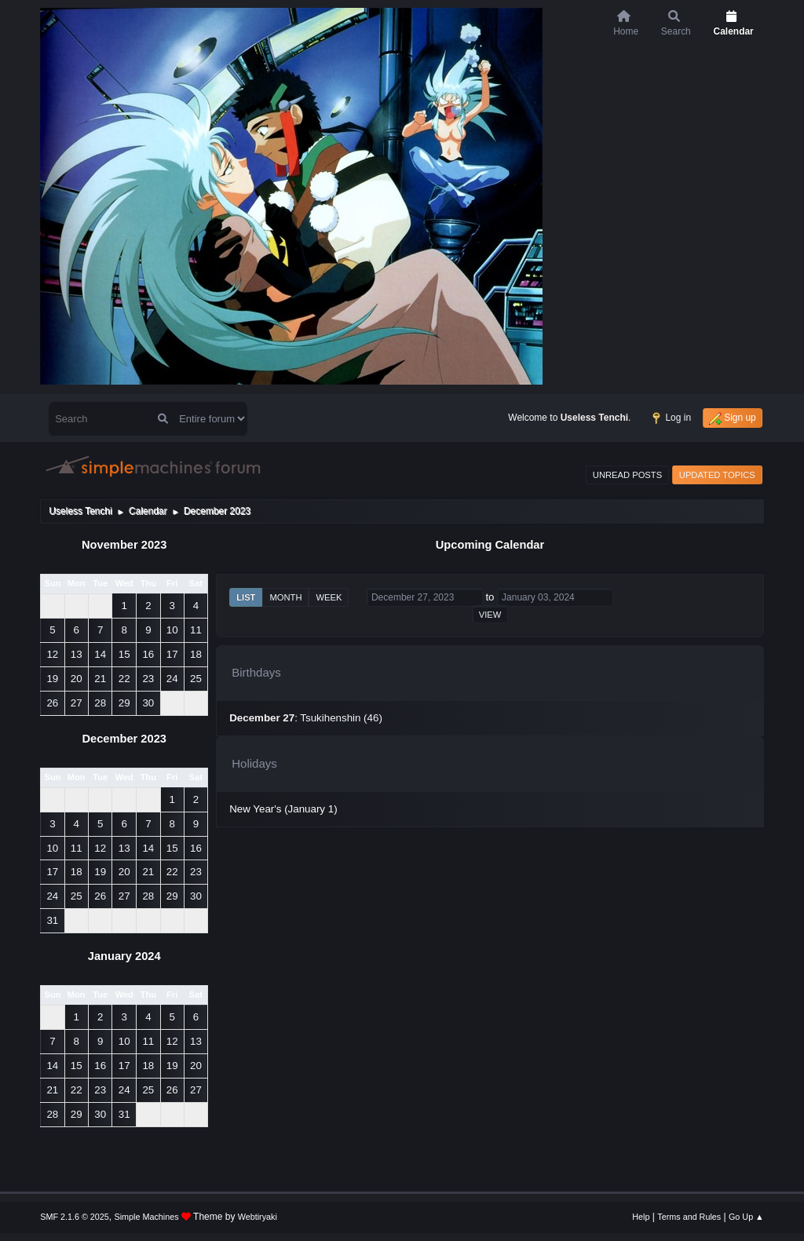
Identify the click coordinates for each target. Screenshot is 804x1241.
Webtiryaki (257, 1216)
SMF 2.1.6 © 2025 (74, 1216)
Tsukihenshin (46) (341, 718)
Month (285, 597)
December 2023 (124, 738)
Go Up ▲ (746, 1216)
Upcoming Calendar (490, 544)
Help (640, 1216)
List (245, 597)
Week (329, 597)
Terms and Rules (689, 1216)
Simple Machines (147, 1216)
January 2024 (124, 956)
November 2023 (124, 544)
